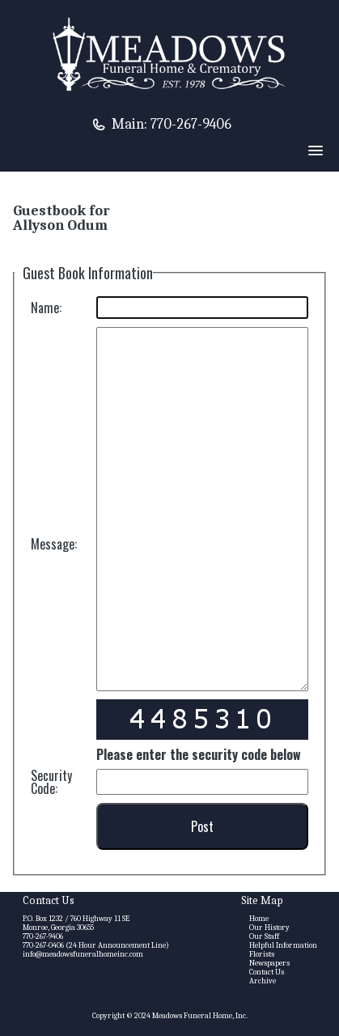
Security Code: (51, 782)
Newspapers (269, 963)
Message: (54, 544)
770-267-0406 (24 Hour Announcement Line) (96, 945)
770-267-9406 (190, 124)
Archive (262, 981)
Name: (46, 307)
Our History (269, 927)
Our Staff (264, 936)
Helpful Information (283, 945)
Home (259, 918)
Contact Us (266, 972)
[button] (315, 151)
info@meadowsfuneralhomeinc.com (83, 954)
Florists (261, 954)
